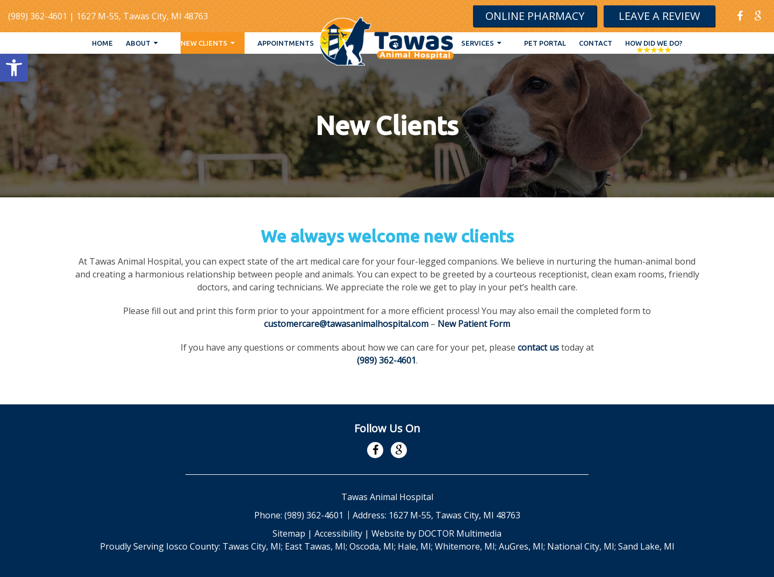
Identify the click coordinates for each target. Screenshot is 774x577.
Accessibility (338, 533)
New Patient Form (474, 324)
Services (477, 43)
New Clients (204, 43)
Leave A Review (659, 16)
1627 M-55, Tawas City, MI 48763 (142, 16)
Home (102, 43)
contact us (538, 347)
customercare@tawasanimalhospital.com (346, 324)
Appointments (285, 43)
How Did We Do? (654, 43)
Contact (595, 43)
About (138, 43)
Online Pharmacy (534, 16)
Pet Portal (545, 43)
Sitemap (289, 533)
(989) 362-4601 (37, 16)
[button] (14, 68)
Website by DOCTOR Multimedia (436, 533)
